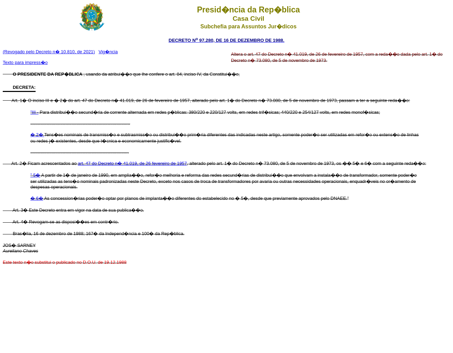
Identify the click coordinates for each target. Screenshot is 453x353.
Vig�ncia (108, 51)
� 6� (36, 198)
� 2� (37, 134)
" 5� (35, 175)
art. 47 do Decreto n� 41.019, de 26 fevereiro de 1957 (132, 163)
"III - (34, 112)
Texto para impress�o (25, 62)
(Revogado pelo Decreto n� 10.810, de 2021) (49, 51)
